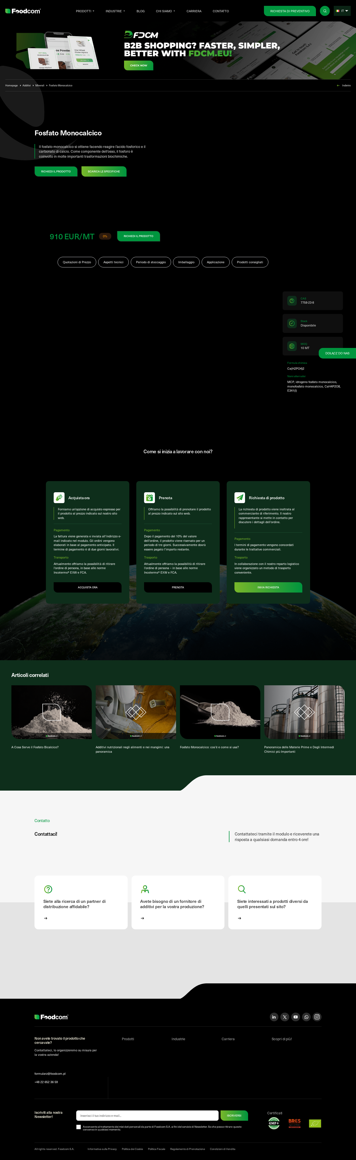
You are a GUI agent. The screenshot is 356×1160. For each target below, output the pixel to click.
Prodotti (83, 11)
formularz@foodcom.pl (50, 1074)
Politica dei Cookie (132, 1150)
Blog (141, 11)
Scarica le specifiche (104, 171)
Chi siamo (164, 11)
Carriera (194, 11)
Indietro (343, 85)
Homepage (11, 85)
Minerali (39, 85)
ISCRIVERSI (234, 1116)
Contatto (221, 11)
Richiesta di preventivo (289, 11)
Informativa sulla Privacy (102, 1150)
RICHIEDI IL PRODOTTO (56, 171)
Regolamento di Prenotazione (187, 1150)
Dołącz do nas (337, 353)
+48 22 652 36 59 (46, 1082)
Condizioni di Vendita (222, 1150)
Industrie (114, 11)
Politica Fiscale (156, 1150)
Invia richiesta (268, 587)
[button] (81, 903)
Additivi (27, 85)
